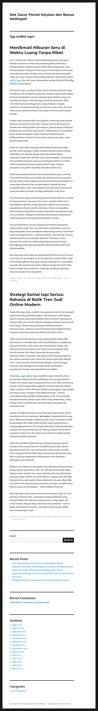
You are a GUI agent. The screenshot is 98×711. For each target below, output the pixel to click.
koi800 (37, 278)
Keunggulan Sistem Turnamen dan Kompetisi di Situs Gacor (40, 580)
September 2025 (20, 648)
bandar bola (29, 278)
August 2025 (18, 652)
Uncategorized (19, 691)
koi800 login (46, 278)
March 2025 (17, 668)
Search (13, 536)
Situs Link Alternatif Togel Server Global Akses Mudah (37, 563)
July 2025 (16, 655)
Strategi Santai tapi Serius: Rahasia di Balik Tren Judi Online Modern (37, 299)
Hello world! (43, 602)
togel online (26, 376)
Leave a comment (19, 519)
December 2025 (19, 638)
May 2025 (16, 662)
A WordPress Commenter (22, 602)
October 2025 (18, 645)
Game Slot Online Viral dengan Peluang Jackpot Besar (37, 570)
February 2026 (19, 631)
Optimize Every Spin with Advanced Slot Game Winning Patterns (42, 566)
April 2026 (17, 625)
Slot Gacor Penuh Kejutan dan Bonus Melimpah (28, 704)
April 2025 (17, 665)
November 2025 (19, 641)
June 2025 (17, 658)
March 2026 (18, 628)
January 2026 (18, 635)
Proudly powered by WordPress (59, 704)
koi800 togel (16, 80)
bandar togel (29, 516)
